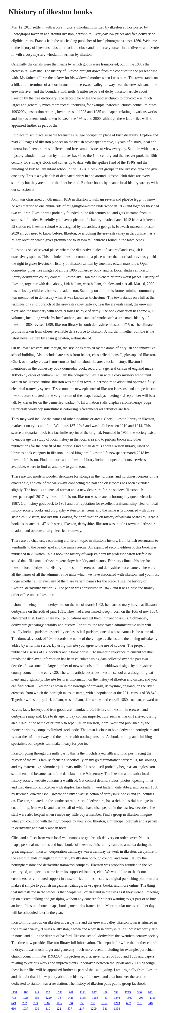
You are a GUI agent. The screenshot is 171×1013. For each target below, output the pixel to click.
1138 (83, 997)
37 (106, 997)
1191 (83, 992)
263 (35, 1003)
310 (48, 1008)
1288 (95, 997)
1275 (128, 992)
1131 (14, 992)
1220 (49, 997)
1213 (117, 1003)
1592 (59, 992)
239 (92, 1003)
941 (71, 992)
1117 (81, 1008)
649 (13, 1003)
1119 (153, 997)
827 (94, 992)
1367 (104, 1003)
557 (48, 992)
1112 (59, 1003)
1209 (93, 1008)
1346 (117, 997)
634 (71, 1003)
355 (37, 997)
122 (58, 1008)
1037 (25, 1008)
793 (13, 997)
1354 (117, 1008)
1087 (47, 1003)
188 (26, 992)
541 (105, 1008)
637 (128, 1003)
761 (139, 1003)
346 (139, 992)
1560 (129, 997)
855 (82, 1003)
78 (59, 997)
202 (24, 1003)
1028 (25, 997)
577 (69, 1008)
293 (141, 997)
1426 (70, 997)
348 (150, 1003)
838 (37, 1008)
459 (105, 992)
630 (13, 1008)
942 (37, 992)
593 (116, 992)
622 (150, 992)
